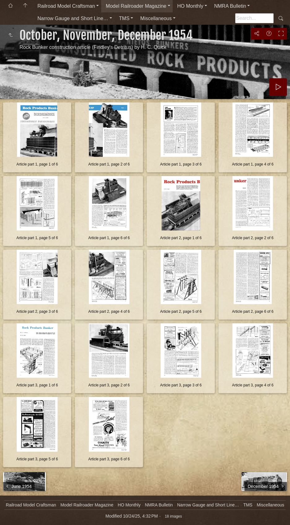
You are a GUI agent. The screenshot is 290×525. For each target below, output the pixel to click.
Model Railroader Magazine (136, 6)
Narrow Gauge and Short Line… (72, 18)
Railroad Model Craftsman (66, 6)
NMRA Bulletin (230, 6)
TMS (124, 18)
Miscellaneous (155, 18)
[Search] (254, 18)
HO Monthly (190, 6)
